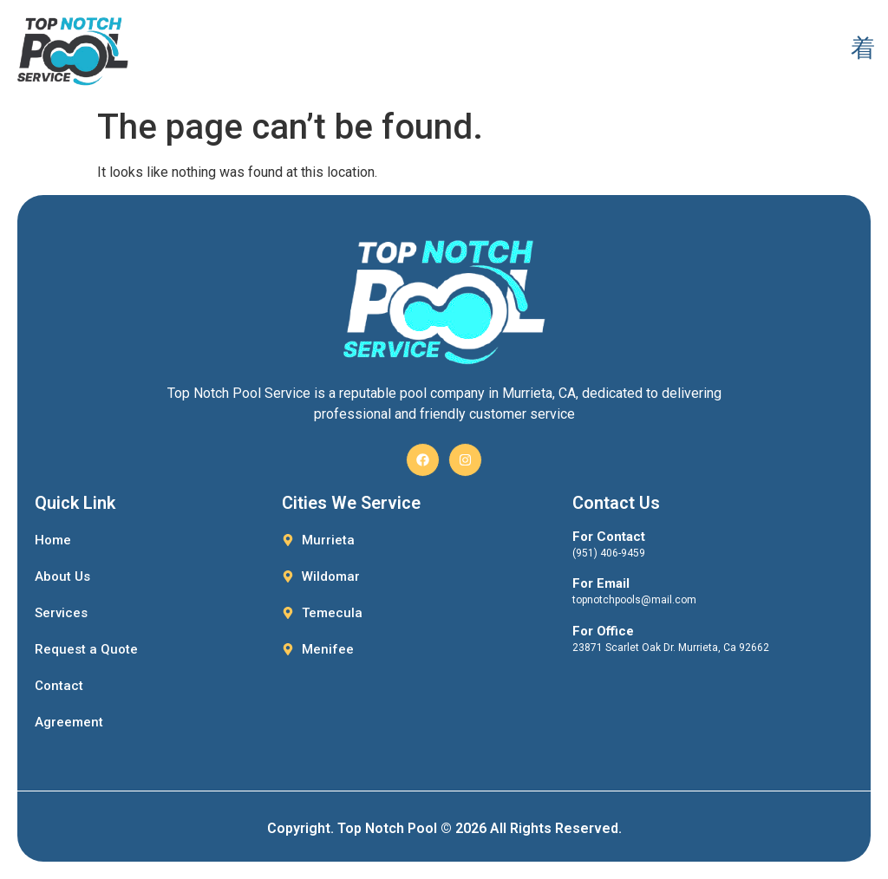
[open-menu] (862, 49)
